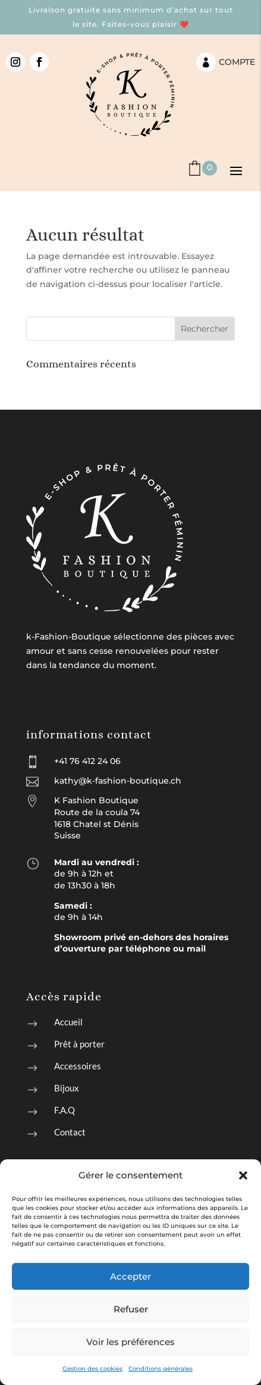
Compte (237, 62)
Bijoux (66, 1088)
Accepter (130, 1276)
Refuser (131, 1309)
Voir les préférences (130, 1341)
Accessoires (77, 1065)
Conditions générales (160, 1368)
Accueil (68, 1021)
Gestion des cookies (92, 1368)
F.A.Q (64, 1110)
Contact (70, 1132)
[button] (243, 1175)
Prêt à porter (79, 1043)
